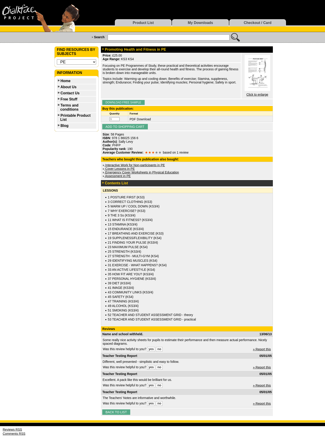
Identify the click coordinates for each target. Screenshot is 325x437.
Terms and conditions (69, 107)
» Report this (262, 349)
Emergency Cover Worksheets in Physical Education (141, 172)
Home (65, 81)
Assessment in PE (117, 176)
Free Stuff (68, 99)
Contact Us (69, 93)
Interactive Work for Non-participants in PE (134, 165)
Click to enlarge (257, 94)
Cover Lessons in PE (119, 169)
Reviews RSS (12, 429)
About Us (68, 87)
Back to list (116, 412)
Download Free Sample (123, 102)
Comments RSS (14, 433)
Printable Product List (75, 117)
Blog (64, 126)
